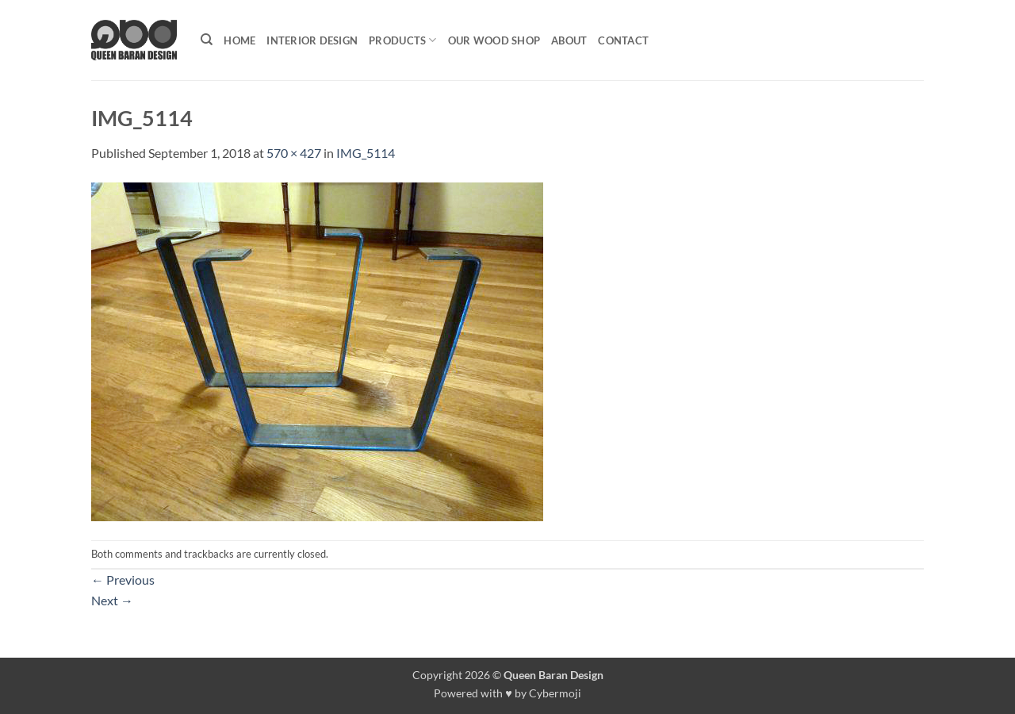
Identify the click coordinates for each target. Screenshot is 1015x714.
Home (239, 40)
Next (112, 600)
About (569, 40)
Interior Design (312, 40)
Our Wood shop (494, 40)
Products (403, 40)
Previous (123, 579)
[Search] (207, 40)
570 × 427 (293, 152)
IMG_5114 (365, 152)
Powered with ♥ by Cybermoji (507, 693)
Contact (623, 40)
